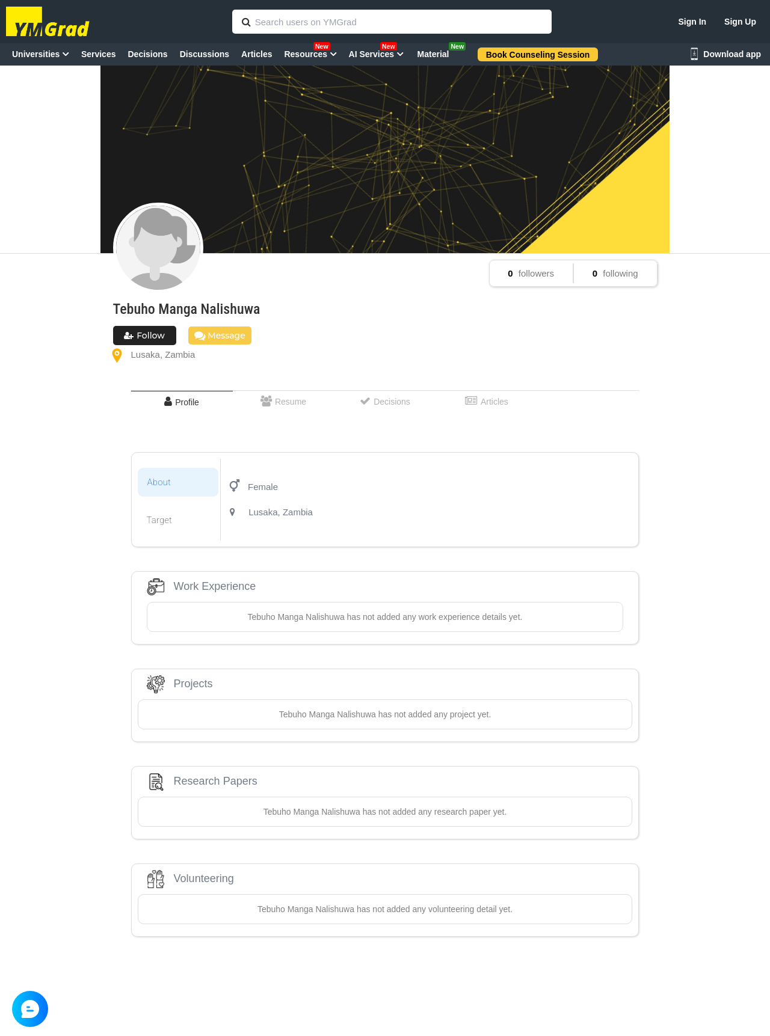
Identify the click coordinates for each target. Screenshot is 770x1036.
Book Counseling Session (538, 55)
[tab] (182, 402)
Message (219, 335)
